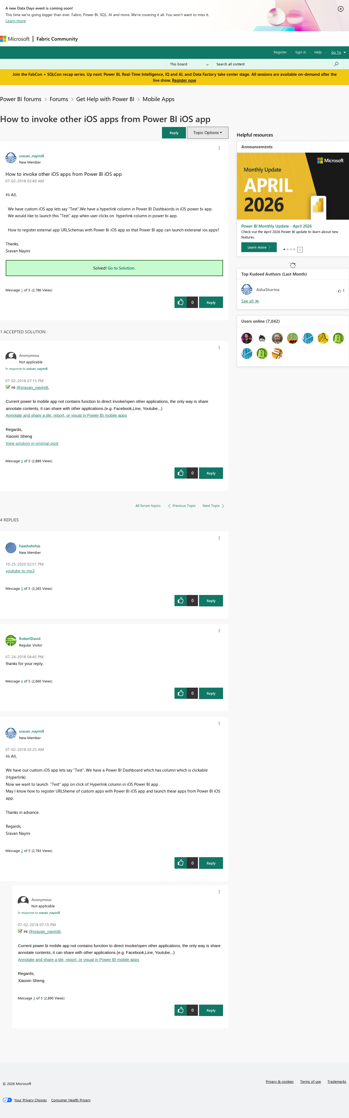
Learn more (15, 20)
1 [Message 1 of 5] (22, 290)
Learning (206, 38)
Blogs (185, 38)
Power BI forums (20, 98)
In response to (26, 368)
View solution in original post (32, 443)
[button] (174, 132)
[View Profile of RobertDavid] (29, 638)
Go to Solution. (122, 268)
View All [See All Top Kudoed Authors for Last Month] (250, 301)
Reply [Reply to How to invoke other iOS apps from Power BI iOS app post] (211, 302)
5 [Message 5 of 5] (22, 588)
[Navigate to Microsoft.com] (14, 39)
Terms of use (310, 1081)
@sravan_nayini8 (32, 387)
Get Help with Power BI (105, 98)
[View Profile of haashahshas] (29, 545)
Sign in (300, 52)
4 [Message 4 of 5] (22, 681)
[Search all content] (278, 64)
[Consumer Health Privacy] (71, 1100)
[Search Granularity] (189, 64)
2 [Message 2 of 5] (22, 850)
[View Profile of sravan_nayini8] (31, 155)
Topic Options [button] (206, 132)
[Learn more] (259, 247)
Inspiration (114, 38)
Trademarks (336, 1081)
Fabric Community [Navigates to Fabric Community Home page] (57, 38)
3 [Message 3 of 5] (22, 460)
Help (318, 52)
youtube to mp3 (20, 570)
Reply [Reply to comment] (211, 473)
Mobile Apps (158, 98)
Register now (184, 80)
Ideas (136, 38)
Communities (161, 38)
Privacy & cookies (280, 1081)
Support (229, 38)
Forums (90, 38)
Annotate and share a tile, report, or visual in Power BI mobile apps (66, 415)
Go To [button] (336, 52)
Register (280, 52)
